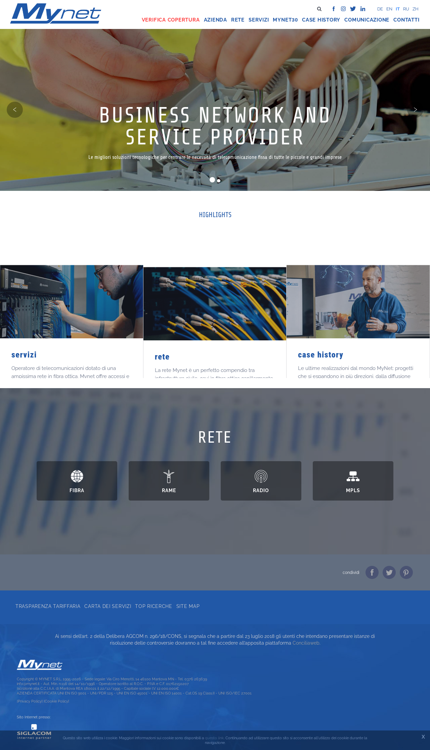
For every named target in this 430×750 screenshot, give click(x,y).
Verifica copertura (171, 20)
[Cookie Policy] (56, 701)
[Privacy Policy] (30, 701)
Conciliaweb (306, 643)
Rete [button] (238, 20)
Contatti (406, 20)
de (380, 8)
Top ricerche (153, 606)
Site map (188, 606)
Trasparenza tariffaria (47, 606)
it (398, 8)
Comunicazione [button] (366, 20)
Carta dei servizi (107, 606)
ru (406, 8)
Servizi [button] (259, 20)
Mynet (282, 20)
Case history (321, 20)
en (389, 8)
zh (416, 8)
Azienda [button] (215, 20)
